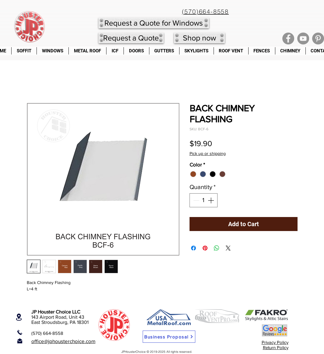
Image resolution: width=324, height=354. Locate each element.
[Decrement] (195, 200)
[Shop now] (199, 38)
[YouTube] (303, 38)
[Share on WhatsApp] (216, 248)
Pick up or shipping (208, 153)
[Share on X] (228, 248)
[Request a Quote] (131, 38)
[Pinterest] (318, 38)
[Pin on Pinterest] (205, 248)
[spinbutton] (203, 200)
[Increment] (211, 200)
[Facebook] (288, 38)
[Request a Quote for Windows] (154, 23)
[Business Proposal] (169, 337)
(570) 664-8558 (47, 333)
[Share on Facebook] (193, 248)
